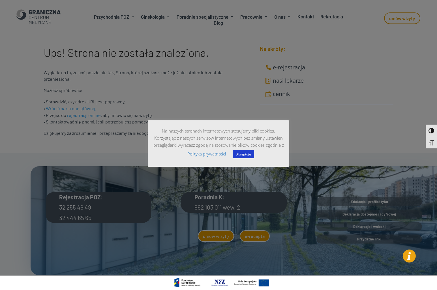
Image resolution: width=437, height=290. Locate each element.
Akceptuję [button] (243, 154)
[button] (409, 256)
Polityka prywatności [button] (206, 154)
